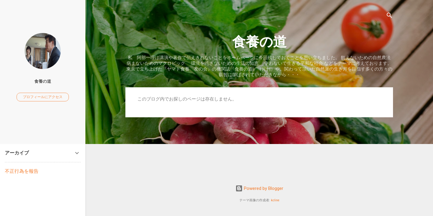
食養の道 (259, 42)
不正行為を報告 (21, 171)
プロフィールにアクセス (43, 97)
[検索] (389, 16)
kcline (275, 200)
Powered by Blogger (259, 188)
